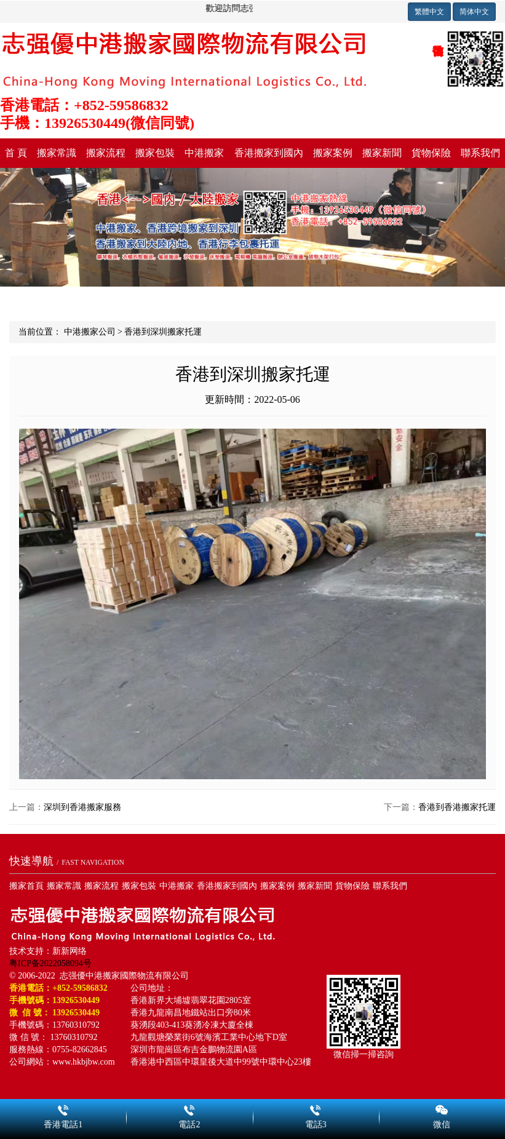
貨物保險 (431, 153)
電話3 (316, 1108)
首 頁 (16, 153)
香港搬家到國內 (268, 153)
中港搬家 (204, 153)
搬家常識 (56, 153)
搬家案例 (332, 153)
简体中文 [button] (474, 11)
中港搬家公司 (90, 331)
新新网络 (69, 951)
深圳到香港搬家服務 (82, 807)
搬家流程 (105, 153)
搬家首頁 (26, 886)
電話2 (189, 1108)
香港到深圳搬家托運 (163, 331)
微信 (442, 1108)
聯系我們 (480, 153)
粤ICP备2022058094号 (50, 963)
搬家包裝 (155, 153)
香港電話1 (63, 1108)
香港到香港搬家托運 (457, 807)
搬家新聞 (382, 153)
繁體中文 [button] (429, 11)
